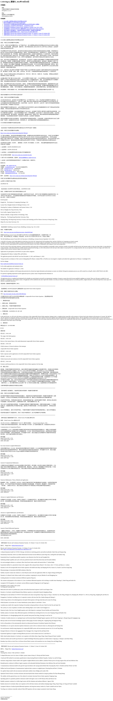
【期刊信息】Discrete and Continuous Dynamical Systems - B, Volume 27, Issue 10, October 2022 (26, 33)
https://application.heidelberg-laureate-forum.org (12, 263)
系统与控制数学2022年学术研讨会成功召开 (14, 22)
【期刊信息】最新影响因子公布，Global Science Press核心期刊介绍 (20, 31)
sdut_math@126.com (11, 165)
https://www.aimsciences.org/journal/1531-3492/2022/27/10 (17, 549)
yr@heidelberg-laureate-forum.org (9, 276)
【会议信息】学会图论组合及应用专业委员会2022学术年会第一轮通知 (21, 24)
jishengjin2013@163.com (11, 173)
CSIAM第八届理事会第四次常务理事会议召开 (15, 21)
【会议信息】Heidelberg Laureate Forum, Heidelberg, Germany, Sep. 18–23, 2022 (22, 27)
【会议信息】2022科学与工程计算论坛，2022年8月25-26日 (18, 25)
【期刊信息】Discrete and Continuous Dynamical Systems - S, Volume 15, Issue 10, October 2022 (26, 34)
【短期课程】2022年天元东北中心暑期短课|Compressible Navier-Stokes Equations (23, 28)
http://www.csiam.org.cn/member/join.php (22, 155)
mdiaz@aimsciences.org (17, 545)
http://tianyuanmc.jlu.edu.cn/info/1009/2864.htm (14, 293)
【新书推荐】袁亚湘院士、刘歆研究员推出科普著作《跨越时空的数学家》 (22, 30)
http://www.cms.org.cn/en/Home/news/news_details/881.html (18, 232)
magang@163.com (8, 168)
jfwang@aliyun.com (10, 167)
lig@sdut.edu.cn (8, 170)
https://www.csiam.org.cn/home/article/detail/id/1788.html (14, 133)
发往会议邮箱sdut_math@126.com (27, 157)
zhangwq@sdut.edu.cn (10, 171)
